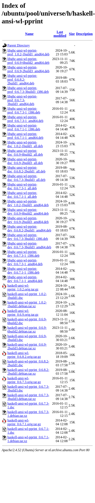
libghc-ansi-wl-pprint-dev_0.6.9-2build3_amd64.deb (28, 220)
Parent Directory (18, 45)
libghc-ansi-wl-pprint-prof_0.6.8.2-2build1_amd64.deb (22, 79)
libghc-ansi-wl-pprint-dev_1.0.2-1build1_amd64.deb (28, 203)
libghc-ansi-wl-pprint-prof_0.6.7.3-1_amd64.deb (25, 119)
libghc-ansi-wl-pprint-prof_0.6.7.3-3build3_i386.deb (28, 90)
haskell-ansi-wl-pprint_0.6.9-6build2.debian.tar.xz (27, 329)
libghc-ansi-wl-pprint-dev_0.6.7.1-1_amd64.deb (25, 279)
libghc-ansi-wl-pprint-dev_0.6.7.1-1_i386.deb (23, 270)
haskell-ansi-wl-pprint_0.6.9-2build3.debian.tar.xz (27, 346)
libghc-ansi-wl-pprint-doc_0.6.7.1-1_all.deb (22, 194)
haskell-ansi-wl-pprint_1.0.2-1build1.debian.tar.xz (27, 304)
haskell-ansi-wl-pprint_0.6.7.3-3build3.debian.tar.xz (28, 397)
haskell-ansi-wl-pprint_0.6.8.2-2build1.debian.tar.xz (28, 371)
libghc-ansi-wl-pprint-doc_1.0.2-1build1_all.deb (25, 144)
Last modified (60, 33)
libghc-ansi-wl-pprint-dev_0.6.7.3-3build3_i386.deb (27, 237)
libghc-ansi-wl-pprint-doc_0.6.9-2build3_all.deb (25, 161)
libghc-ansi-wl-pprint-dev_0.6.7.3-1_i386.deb (23, 253)
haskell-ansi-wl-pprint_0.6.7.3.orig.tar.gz (24, 380)
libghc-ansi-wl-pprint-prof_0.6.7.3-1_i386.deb (23, 110)
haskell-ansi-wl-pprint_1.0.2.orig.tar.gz (22, 287)
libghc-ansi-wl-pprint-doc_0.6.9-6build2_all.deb (25, 152)
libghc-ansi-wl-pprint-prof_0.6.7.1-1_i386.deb (23, 127)
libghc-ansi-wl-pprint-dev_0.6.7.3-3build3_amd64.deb (29, 245)
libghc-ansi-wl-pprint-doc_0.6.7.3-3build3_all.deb (26, 178)
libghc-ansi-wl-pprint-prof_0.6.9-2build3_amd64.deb (28, 69)
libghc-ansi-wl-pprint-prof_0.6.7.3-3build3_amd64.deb (22, 100)
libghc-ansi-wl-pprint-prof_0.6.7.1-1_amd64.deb (25, 135)
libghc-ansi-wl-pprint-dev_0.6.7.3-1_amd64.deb (25, 262)
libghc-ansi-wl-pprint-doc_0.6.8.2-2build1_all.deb (26, 169)
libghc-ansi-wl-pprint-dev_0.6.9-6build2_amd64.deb (28, 211)
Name (29, 34)
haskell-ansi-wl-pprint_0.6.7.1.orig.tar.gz (24, 422)
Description (84, 34)
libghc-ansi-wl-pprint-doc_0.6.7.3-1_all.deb (22, 186)
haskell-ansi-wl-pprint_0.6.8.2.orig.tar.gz (24, 355)
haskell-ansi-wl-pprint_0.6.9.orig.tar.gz (22, 312)
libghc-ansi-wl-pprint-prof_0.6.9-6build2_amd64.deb (28, 60)
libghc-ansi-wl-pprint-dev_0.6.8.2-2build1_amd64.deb (29, 228)
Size (72, 34)
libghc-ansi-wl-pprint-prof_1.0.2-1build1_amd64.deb (28, 52)
